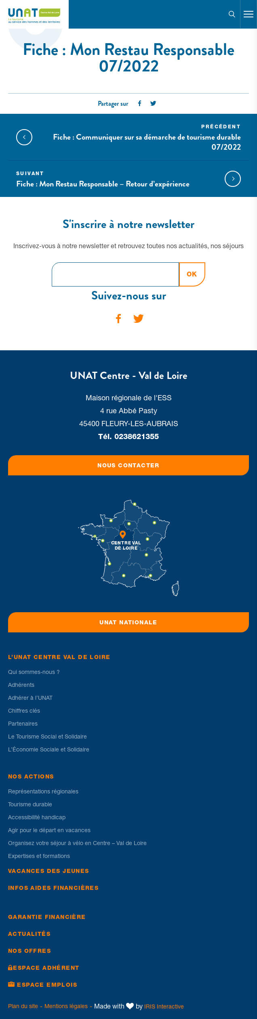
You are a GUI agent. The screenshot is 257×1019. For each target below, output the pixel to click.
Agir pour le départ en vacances (49, 830)
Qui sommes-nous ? (34, 672)
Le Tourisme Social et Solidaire (47, 736)
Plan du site (23, 1006)
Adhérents (21, 685)
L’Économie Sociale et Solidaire (48, 749)
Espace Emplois (47, 984)
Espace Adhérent (46, 968)
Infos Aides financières (53, 888)
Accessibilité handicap (36, 817)
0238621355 (136, 436)
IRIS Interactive (164, 1006)
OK (192, 274)
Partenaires (23, 723)
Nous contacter (128, 465)
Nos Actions (31, 776)
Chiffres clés (24, 710)
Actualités (29, 934)
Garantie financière (47, 917)
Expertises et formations (39, 856)
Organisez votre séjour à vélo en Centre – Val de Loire (77, 843)
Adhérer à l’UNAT (30, 698)
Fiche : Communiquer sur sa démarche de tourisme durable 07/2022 (139, 137)
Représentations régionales (43, 791)
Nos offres (29, 951)
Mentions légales (66, 1006)
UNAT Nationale (128, 622)
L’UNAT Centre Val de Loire (59, 657)
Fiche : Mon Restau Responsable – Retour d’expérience (117, 179)
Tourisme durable (30, 804)
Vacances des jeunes (48, 871)
